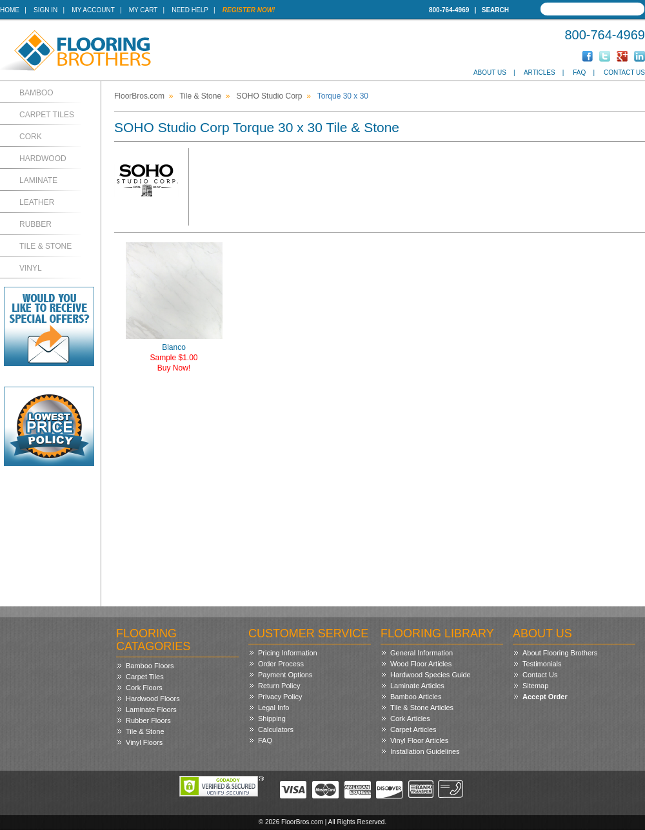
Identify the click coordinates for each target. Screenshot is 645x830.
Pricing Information (287, 653)
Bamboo (36, 92)
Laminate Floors (151, 709)
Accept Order (545, 696)
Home (9, 10)
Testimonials (542, 664)
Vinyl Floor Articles (419, 740)
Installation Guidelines (425, 751)
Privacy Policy (280, 696)
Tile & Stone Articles (421, 707)
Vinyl (30, 268)
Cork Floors (144, 687)
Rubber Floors (148, 720)
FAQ (579, 72)
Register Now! (249, 10)
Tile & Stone (45, 246)
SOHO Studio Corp (269, 96)
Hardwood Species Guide (430, 675)
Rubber (35, 224)
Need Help (190, 10)
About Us (489, 72)
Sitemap (535, 686)
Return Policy (279, 686)
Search (495, 10)
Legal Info (273, 707)
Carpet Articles (413, 729)
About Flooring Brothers (559, 653)
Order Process (281, 664)
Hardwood (42, 158)
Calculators (275, 729)
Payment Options (285, 675)
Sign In (45, 10)
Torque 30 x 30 (342, 96)
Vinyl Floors (144, 742)
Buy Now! (173, 367)
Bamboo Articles (415, 696)
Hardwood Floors (153, 698)
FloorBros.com (139, 96)
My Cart (143, 10)
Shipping (272, 718)
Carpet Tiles (46, 114)
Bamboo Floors (150, 666)
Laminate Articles (417, 686)
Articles (539, 72)
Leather (36, 202)
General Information (421, 653)
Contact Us (624, 72)
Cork (30, 136)
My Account (93, 10)
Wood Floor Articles (421, 664)
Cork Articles (410, 718)
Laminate (38, 180)
